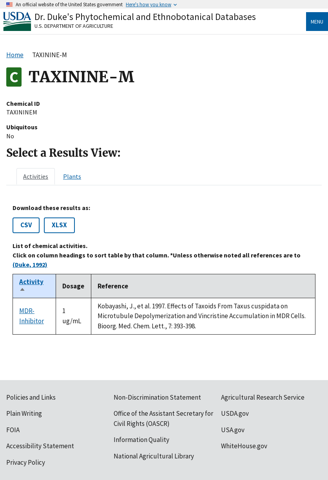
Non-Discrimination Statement (157, 397)
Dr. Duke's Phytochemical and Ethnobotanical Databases (145, 16)
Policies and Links (31, 397)
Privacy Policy (25, 462)
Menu (317, 21)
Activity (31, 286)
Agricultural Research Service (262, 397)
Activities (35, 176)
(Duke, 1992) (30, 264)
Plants (72, 176)
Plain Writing (24, 413)
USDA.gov (235, 413)
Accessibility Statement (40, 446)
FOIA (13, 430)
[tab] (36, 176)
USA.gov (233, 430)
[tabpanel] (164, 269)
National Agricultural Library (154, 456)
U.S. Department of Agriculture (73, 25)
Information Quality (141, 439)
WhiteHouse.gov (244, 446)
